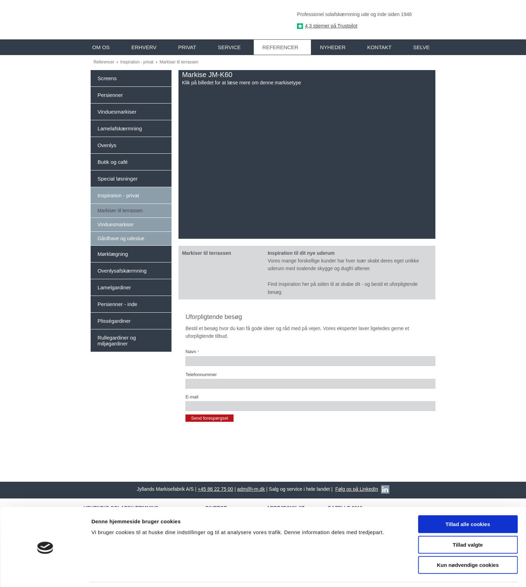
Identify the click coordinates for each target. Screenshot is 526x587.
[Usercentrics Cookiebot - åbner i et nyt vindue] (45, 573)
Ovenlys (107, 145)
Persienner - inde (117, 304)
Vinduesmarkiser (117, 112)
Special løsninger (118, 179)
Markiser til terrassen (179, 62)
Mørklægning (113, 254)
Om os (101, 47)
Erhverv (144, 47)
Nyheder (332, 47)
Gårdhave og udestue (121, 238)
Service (229, 47)
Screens (107, 78)
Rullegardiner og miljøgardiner (117, 340)
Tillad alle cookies (467, 502)
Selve (421, 47)
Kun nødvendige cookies (468, 543)
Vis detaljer (362, 573)
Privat (187, 47)
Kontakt (379, 47)
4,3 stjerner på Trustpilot (331, 26)
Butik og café (113, 162)
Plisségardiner (114, 321)
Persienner (110, 95)
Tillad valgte (468, 522)
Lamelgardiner (114, 287)
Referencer (280, 47)
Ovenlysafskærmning (122, 271)
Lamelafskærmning (120, 128)
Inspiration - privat (137, 62)
